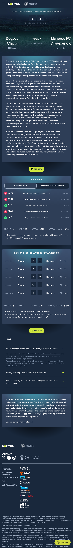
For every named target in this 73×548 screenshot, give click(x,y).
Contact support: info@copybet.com (10, 468)
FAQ (3, 465)
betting (21, 386)
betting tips (11, 389)
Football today (12, 383)
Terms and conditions (7, 452)
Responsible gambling (7, 457)
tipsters (41, 386)
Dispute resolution (10, 461)
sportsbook (21, 406)
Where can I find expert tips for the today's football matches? (32, 349)
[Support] (62, 542)
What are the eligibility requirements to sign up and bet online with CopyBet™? (32, 365)
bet (25, 397)
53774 (32, 502)
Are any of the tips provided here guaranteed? (26, 356)
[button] (4, 4)
